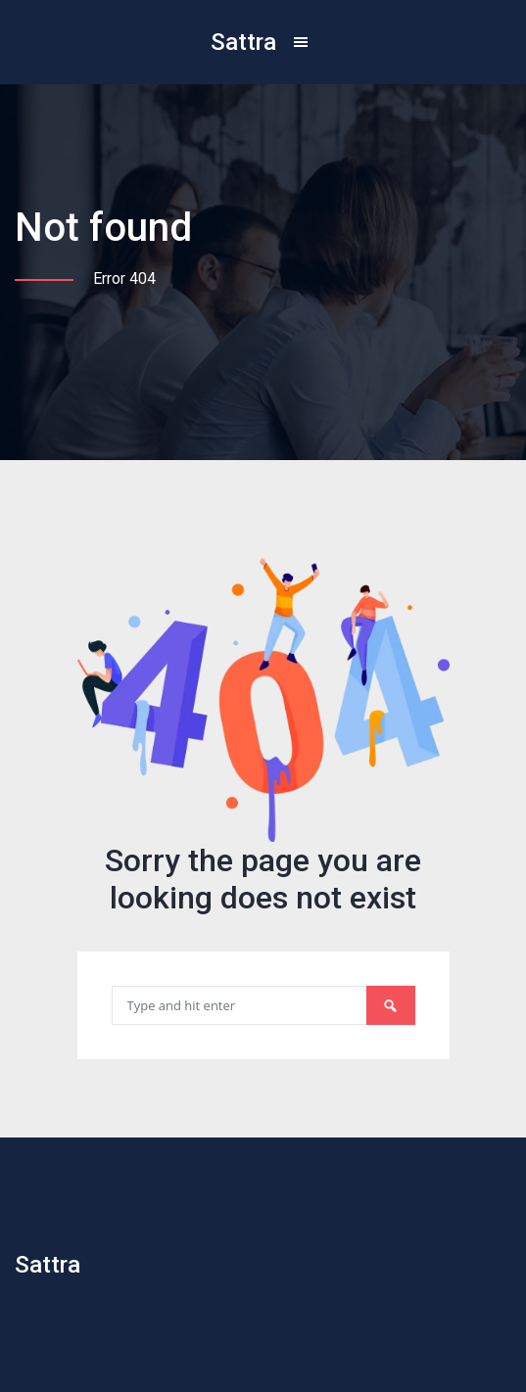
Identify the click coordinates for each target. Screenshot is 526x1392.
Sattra (243, 42)
